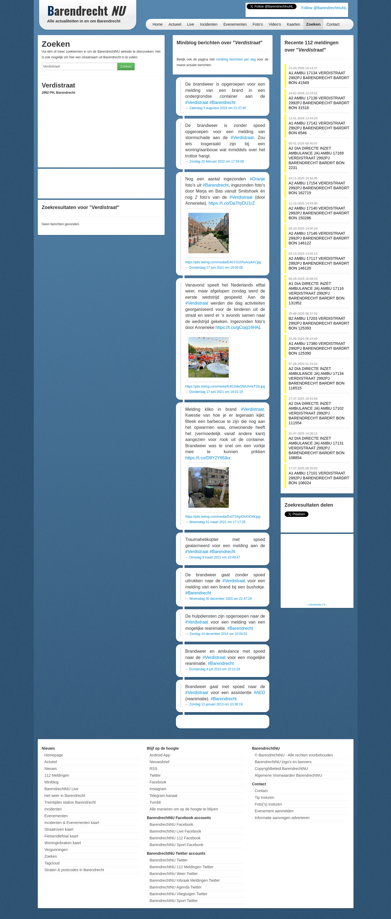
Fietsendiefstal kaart (61, 836)
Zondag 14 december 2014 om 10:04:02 (218, 634)
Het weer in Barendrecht (65, 795)
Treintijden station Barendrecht (70, 802)
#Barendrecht (222, 102)
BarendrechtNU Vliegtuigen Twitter (178, 894)
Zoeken (313, 24)
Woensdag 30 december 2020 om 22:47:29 (220, 599)
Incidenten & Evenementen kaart (72, 822)
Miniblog (52, 782)
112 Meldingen (57, 775)
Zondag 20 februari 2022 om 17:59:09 (216, 161)
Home (158, 24)
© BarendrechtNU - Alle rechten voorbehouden (294, 755)
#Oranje (257, 179)
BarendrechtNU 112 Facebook (174, 838)
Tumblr (155, 802)
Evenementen (235, 24)
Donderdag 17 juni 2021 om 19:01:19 (216, 392)
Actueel (175, 24)
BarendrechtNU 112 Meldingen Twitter (181, 867)
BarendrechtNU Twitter (168, 860)
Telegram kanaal (163, 795)
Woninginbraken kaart (63, 843)
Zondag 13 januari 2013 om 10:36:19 (216, 704)
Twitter (155, 775)
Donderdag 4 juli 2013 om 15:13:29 (214, 669)
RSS (153, 768)
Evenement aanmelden (274, 811)
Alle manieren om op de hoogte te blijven (183, 809)
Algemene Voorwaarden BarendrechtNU (288, 775)
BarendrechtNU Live (62, 789)
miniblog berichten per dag (236, 59)
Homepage (54, 755)
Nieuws (51, 768)
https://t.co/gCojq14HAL (238, 327)
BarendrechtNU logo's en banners (283, 762)
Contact (333, 24)
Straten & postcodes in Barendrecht (74, 870)
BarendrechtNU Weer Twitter (173, 873)
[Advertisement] (101, 183)
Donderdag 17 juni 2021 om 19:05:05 (216, 268)
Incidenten (208, 24)
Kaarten (293, 24)
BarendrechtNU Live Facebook (175, 831)
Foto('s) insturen (268, 804)
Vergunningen (56, 849)
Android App (159, 755)
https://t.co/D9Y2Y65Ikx (207, 458)
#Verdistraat (196, 102)
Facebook (157, 782)
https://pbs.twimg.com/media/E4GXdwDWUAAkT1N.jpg (225, 386)
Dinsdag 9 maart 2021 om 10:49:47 (214, 557)
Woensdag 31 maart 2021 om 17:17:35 (217, 522)
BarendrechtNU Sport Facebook (176, 845)
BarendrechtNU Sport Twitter (173, 900)
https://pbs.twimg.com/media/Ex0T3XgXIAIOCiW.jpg (222, 517)
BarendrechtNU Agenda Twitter (175, 887)
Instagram (157, 789)
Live (190, 24)
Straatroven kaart (59, 829)
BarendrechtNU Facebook (171, 824)
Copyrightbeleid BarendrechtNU (281, 768)
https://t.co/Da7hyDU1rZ (232, 203)
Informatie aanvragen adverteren (282, 818)
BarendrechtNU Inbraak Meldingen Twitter (184, 880)
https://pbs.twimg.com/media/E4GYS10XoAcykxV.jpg (223, 262)
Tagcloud (52, 863)
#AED (259, 692)
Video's (275, 24)
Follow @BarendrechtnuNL (324, 8)
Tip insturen (264, 797)
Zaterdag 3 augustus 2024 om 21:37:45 (217, 108)
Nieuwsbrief (159, 762)
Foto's (258, 24)
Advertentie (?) (316, 604)
